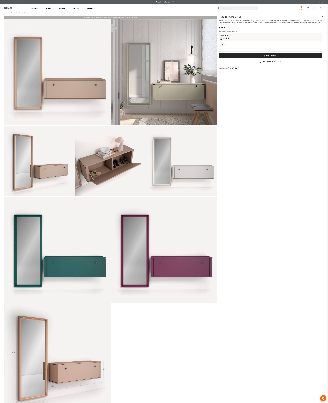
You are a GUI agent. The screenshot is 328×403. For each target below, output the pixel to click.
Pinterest (232, 68)
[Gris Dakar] (224, 38)
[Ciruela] (226, 38)
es (319, 2)
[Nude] (221, 38)
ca (323, 2)
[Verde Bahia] (229, 38)
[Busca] (237, 8)
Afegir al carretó (270, 56)
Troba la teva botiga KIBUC (164, 2)
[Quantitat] (222, 45)
